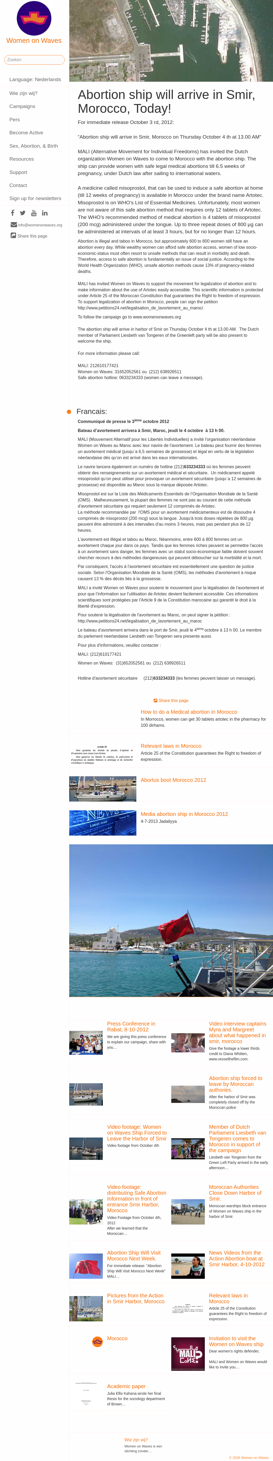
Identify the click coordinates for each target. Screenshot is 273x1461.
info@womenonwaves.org (36, 224)
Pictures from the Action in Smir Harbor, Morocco (136, 1298)
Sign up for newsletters (35, 198)
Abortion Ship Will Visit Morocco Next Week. (134, 1255)
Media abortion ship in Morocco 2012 (184, 814)
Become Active (26, 132)
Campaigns (22, 106)
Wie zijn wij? (23, 93)
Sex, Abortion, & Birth (33, 146)
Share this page (29, 236)
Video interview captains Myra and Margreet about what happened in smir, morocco (237, 1032)
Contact (18, 185)
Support (18, 172)
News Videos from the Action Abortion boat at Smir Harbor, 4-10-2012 (237, 1258)
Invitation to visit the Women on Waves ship (236, 1341)
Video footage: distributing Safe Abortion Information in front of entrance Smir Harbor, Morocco (136, 1198)
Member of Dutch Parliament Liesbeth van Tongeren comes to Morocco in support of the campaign (237, 1138)
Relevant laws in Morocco (171, 746)
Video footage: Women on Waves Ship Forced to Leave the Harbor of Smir (137, 1133)
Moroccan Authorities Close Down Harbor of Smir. (235, 1193)
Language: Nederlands (35, 79)
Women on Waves (34, 22)
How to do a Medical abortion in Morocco (189, 712)
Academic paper (126, 1386)
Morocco (117, 1338)
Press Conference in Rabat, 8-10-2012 (131, 1026)
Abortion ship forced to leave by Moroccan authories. (235, 1084)
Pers (14, 119)
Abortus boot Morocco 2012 (173, 780)
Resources (21, 159)
